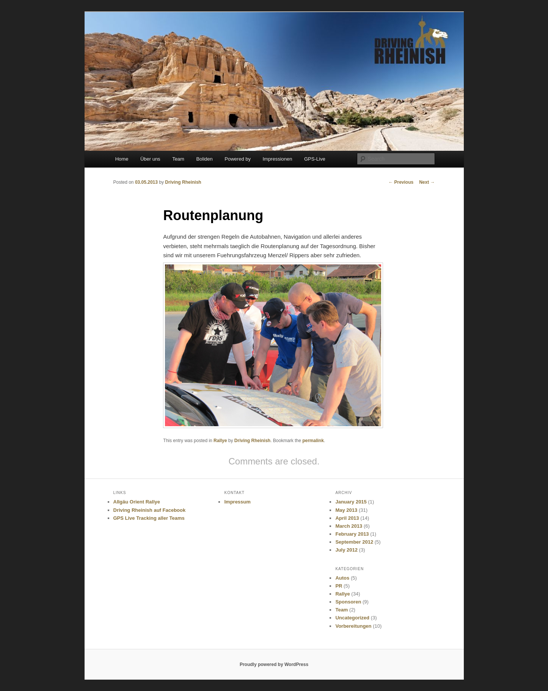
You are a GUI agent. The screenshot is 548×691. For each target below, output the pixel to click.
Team (178, 159)
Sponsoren (348, 602)
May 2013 (346, 510)
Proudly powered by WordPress (274, 664)
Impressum (237, 502)
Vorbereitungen (353, 626)
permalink (313, 440)
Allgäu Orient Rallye (136, 502)
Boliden (204, 159)
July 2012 (346, 550)
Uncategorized (352, 618)
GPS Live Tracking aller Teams (149, 518)
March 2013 (348, 526)
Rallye (220, 440)
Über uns (150, 159)
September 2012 (354, 542)
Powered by (238, 159)
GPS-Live (314, 159)
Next (427, 182)
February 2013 (352, 534)
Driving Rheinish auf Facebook (149, 510)
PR (338, 586)
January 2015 (350, 502)
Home (122, 159)
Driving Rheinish (183, 182)
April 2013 (347, 518)
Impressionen (277, 159)
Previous (400, 182)
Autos (342, 578)
